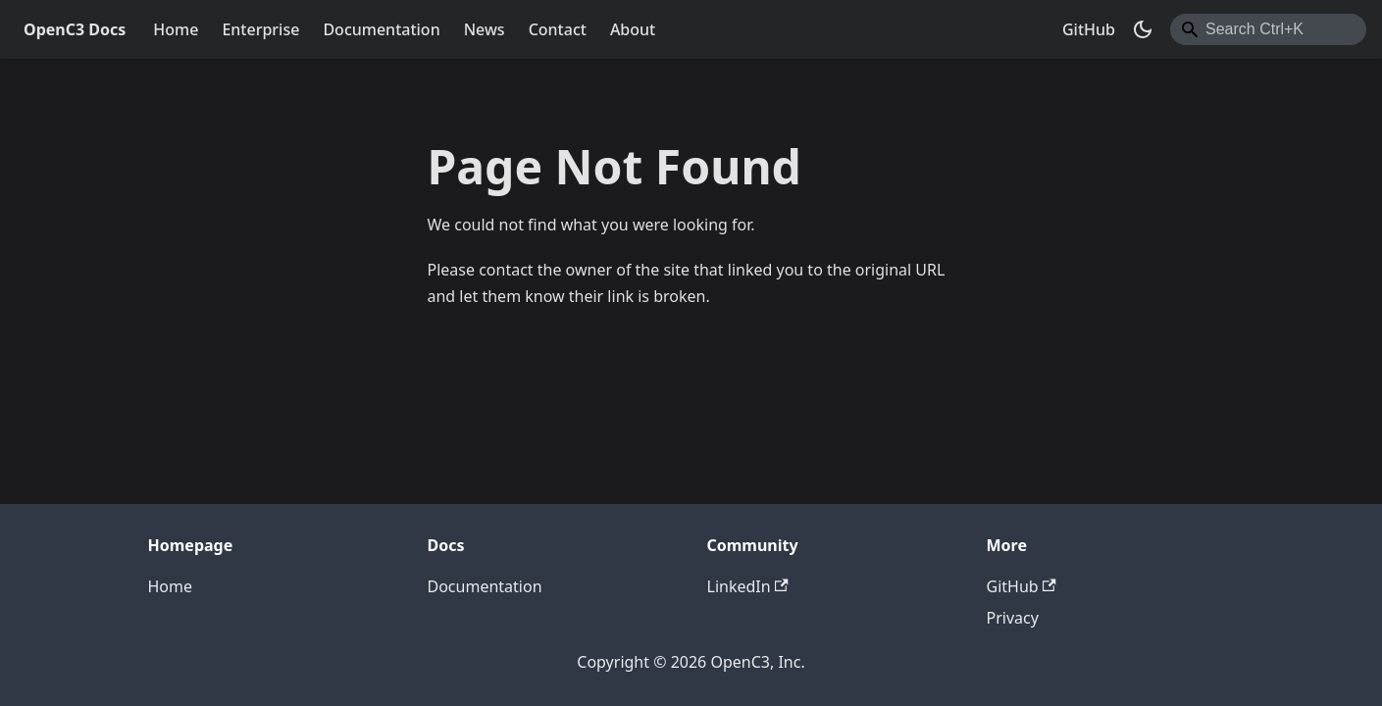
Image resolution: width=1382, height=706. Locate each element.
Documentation (381, 29)
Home (175, 29)
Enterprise (260, 29)
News (484, 29)
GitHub (1088, 29)
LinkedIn (748, 586)
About (632, 29)
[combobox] (1268, 29)
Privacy (1013, 618)
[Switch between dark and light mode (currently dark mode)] (1142, 29)
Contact (558, 29)
